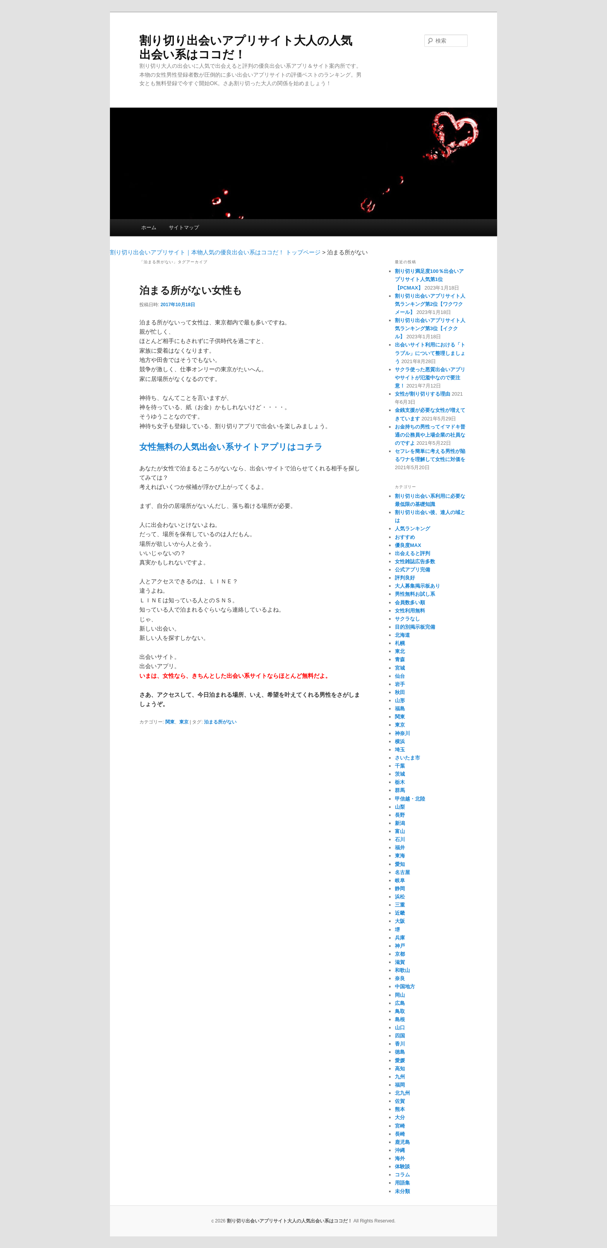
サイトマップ (184, 227)
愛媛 (400, 1060)
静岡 (400, 888)
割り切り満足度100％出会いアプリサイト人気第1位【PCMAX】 (429, 279)
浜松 (400, 897)
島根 (400, 1019)
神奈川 (402, 733)
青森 (400, 659)
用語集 (402, 1183)
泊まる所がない (220, 722)
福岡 (400, 1085)
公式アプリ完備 (412, 570)
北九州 (402, 1093)
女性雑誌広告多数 (415, 561)
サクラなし (407, 619)
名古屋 (402, 872)
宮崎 (400, 1126)
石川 (400, 839)
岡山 (400, 995)
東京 (184, 722)
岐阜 (400, 880)
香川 (400, 1044)
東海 (400, 856)
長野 (400, 815)
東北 (400, 651)
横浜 (400, 741)
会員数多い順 (410, 602)
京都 (400, 954)
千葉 (400, 766)
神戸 (400, 946)
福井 (400, 847)
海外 (400, 1158)
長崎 (400, 1134)
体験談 (402, 1166)
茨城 (400, 774)
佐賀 (400, 1101)
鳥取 (400, 1011)
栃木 (400, 782)
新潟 (400, 823)
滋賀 (400, 962)
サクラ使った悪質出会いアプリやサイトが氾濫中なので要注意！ (430, 378)
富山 (400, 831)
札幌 (400, 643)
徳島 (400, 1052)
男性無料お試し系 (415, 594)
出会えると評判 (412, 553)
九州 (400, 1077)
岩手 (400, 684)
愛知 (400, 864)
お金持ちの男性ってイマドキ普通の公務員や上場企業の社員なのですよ (430, 435)
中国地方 (405, 986)
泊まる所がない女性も (190, 290)
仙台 (400, 676)
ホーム (148, 227)
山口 (400, 1027)
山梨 (400, 807)
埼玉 (400, 750)
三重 (400, 905)
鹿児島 (402, 1142)
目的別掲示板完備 (415, 627)
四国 (400, 1036)
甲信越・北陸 (410, 799)
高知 (400, 1068)
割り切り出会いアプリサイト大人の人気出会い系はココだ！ (289, 1221)
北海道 (402, 635)
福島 (400, 708)
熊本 (400, 1109)
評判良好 (405, 578)
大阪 (400, 921)
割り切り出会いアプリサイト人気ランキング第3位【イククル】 (430, 328)
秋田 (400, 692)
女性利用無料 (410, 611)
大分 (400, 1117)
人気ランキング (412, 528)
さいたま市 (407, 758)
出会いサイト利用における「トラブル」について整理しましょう (430, 353)
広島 (400, 1003)
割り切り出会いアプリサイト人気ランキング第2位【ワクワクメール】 (430, 304)
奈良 (400, 978)
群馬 (400, 790)
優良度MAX (408, 545)
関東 (170, 722)
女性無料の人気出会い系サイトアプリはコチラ (231, 447)
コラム (402, 1175)
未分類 (402, 1191)
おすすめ (405, 537)
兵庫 (400, 938)
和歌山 (402, 970)
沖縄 (400, 1150)
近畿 (400, 913)
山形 (400, 700)
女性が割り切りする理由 (422, 394)
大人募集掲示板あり (417, 586)
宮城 (400, 668)
